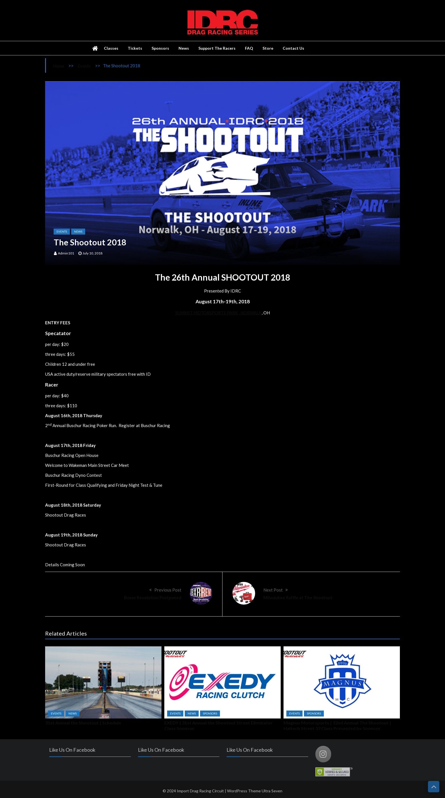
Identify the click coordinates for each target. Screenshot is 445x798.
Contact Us (293, 48)
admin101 (66, 253)
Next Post (273, 589)
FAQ (249, 48)
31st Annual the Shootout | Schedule (83, 722)
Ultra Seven (272, 792)
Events (84, 65)
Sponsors (160, 48)
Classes (111, 48)
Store (268, 48)
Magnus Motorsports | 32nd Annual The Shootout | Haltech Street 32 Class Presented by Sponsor (337, 725)
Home (58, 65)
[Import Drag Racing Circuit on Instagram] (325, 754)
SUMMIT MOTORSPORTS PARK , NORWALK (218, 312)
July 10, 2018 (92, 253)
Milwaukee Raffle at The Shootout (297, 597)
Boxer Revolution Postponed (152, 597)
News (184, 48)
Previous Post (167, 589)
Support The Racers (217, 48)
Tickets (135, 48)
